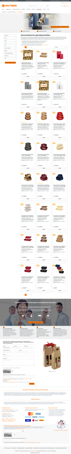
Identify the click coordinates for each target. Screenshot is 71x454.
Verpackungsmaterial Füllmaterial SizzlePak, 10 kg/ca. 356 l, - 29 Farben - (27, 63)
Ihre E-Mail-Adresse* (6, 350)
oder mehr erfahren (45, 44)
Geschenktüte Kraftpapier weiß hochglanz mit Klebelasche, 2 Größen (59, 94)
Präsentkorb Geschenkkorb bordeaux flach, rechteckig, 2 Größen (28, 247)
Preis (10, 58)
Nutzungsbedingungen (6, 379)
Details (28, 76)
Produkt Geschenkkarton (10, 53)
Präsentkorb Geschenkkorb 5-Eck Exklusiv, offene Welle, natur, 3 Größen (28, 186)
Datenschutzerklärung (20, 428)
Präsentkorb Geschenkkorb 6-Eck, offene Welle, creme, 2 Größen (59, 155)
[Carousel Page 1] (49, 371)
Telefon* (20, 350)
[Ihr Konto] (62, 6)
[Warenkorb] (66, 6)
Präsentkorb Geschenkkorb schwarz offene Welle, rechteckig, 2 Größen (43, 277)
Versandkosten (33, 450)
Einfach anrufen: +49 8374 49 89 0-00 (35, 322)
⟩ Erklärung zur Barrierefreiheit (8, 421)
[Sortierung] (60, 47)
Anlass (10, 37)
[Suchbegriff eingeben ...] (37, 6)
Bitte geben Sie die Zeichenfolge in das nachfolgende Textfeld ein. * (14, 374)
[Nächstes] (67, 356)
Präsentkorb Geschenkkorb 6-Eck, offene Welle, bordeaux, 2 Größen (43, 155)
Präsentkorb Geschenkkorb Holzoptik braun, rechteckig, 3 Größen (43, 247)
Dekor (10, 40)
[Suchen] (47, 6)
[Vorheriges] (37, 356)
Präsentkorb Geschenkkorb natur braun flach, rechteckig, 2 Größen (43, 63)
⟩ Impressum (12, 418)
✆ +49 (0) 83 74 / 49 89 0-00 (7, 409)
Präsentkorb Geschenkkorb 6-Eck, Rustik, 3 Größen (27, 124)
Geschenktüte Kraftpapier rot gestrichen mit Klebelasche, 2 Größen (59, 63)
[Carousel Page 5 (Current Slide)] (54, 371)
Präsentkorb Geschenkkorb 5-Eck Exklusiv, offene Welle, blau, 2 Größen (59, 186)
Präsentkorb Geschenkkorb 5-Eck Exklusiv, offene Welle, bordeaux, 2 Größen (43, 186)
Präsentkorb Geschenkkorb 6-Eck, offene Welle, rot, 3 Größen (59, 124)
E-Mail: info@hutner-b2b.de (10, 62)
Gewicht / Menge (10, 48)
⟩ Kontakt (7, 418)
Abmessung (10, 35)
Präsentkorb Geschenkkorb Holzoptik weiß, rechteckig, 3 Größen (28, 216)
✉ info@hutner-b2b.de (6, 413)
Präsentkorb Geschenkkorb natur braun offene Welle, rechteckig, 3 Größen (59, 247)
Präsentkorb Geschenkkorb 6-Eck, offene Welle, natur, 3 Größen (43, 124)
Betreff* (4, 354)
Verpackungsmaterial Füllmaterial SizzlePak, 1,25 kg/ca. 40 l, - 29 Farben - (43, 94)
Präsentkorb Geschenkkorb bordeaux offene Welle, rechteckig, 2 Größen (27, 277)
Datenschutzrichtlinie (26, 378)
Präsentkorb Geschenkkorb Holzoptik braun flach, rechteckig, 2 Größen (43, 216)
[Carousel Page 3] (52, 371)
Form (10, 45)
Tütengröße (10, 55)
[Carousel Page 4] (53, 371)
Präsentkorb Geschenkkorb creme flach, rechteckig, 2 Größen (59, 216)
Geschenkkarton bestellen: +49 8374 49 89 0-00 (59, 26)
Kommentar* (5, 358)
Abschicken (32, 383)
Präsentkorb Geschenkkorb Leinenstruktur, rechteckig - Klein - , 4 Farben (59, 277)
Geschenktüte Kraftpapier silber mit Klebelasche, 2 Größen (27, 94)
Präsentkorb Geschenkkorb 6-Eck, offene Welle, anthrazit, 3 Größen (27, 155)
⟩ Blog (3, 418)
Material (10, 50)
